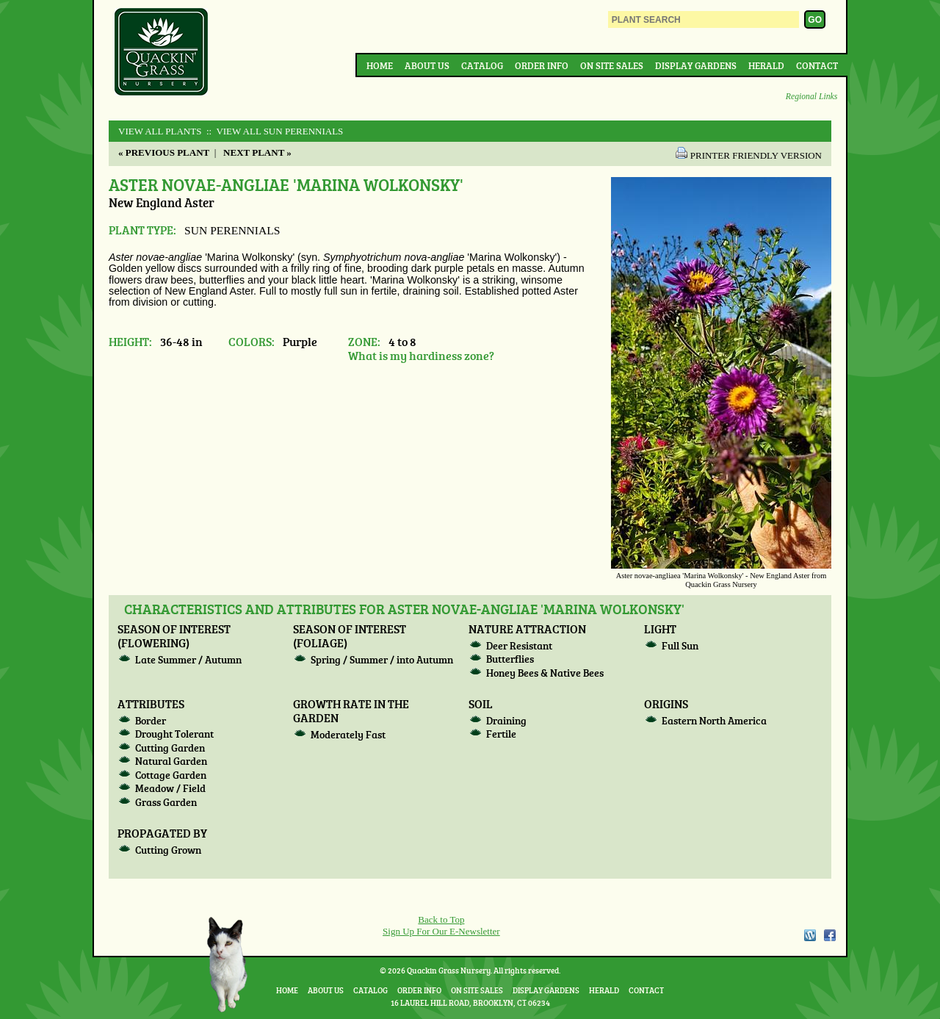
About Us (427, 65)
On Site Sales (611, 65)
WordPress (809, 935)
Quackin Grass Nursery (162, 52)
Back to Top (441, 919)
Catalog (482, 65)
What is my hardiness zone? (421, 355)
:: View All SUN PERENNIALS (274, 131)
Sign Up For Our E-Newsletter (441, 931)
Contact (817, 65)
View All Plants (159, 131)
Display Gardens (696, 65)
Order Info (541, 65)
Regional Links (811, 96)
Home (379, 65)
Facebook (829, 935)
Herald (766, 65)
